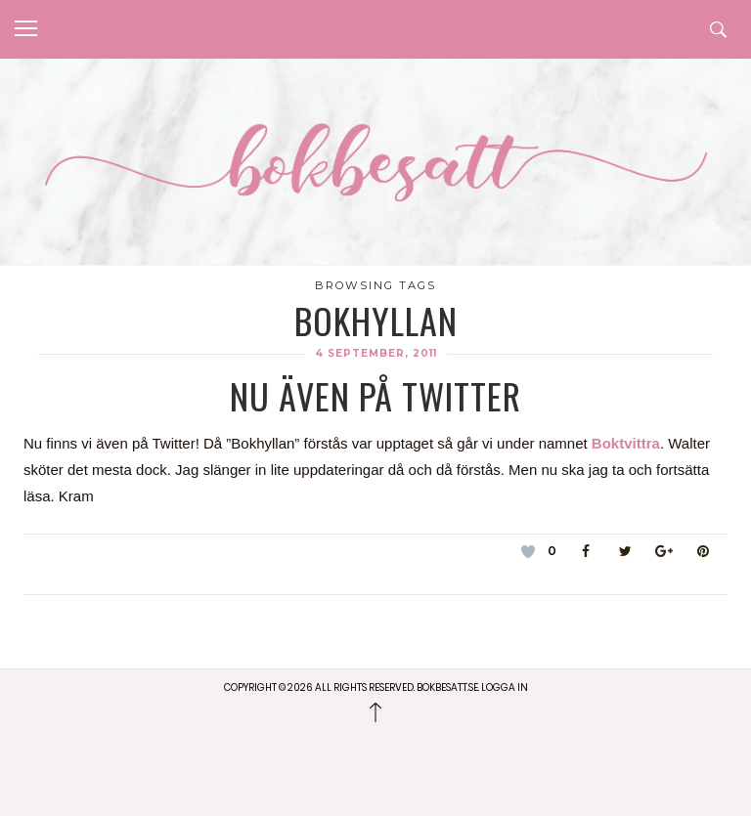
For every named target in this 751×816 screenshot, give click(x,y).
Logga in (504, 687)
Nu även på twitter (375, 395)
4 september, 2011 (376, 353)
